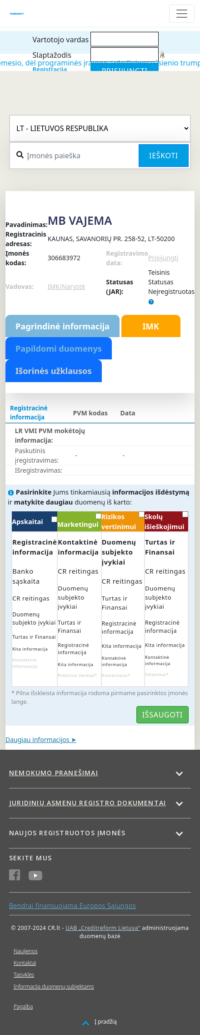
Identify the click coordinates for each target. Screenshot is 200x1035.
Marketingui (79, 521)
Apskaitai (34, 521)
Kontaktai (25, 963)
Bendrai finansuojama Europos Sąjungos (72, 905)
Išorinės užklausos (53, 370)
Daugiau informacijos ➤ (40, 739)
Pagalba (23, 1006)
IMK (150, 326)
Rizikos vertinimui (123, 521)
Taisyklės (24, 975)
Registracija (50, 69)
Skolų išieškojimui (166, 521)
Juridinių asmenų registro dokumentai (87, 802)
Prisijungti (163, 257)
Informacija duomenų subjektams (54, 986)
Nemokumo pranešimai (53, 772)
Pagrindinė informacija (62, 326)
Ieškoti (163, 156)
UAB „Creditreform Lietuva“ (102, 928)
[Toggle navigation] (182, 14)
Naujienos (26, 951)
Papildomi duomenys (58, 348)
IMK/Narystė (66, 286)
